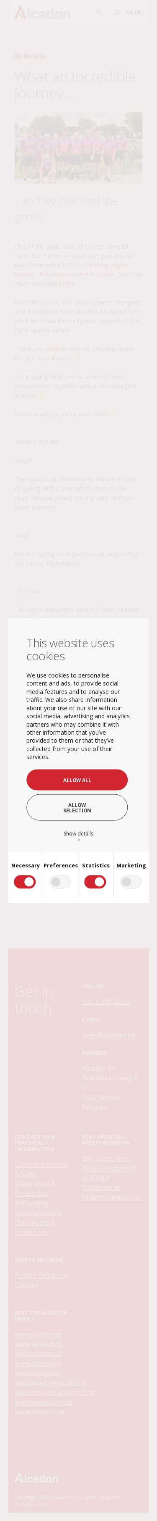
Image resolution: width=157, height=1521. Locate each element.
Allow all (77, 780)
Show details (78, 836)
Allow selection (77, 807)
